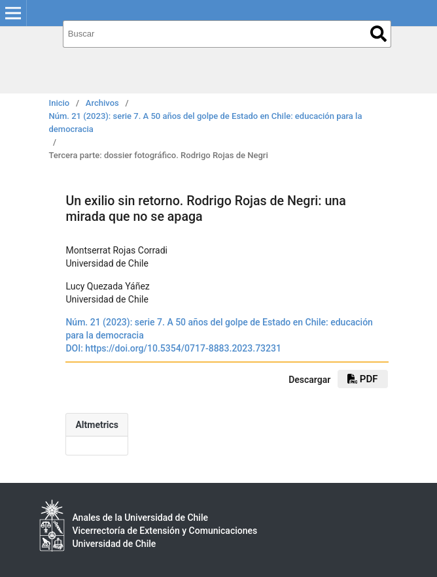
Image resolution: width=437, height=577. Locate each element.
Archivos (102, 103)
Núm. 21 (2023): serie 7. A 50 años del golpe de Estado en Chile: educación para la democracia (205, 122)
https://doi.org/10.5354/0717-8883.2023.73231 (183, 348)
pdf (362, 379)
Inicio (59, 103)
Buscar (378, 33)
